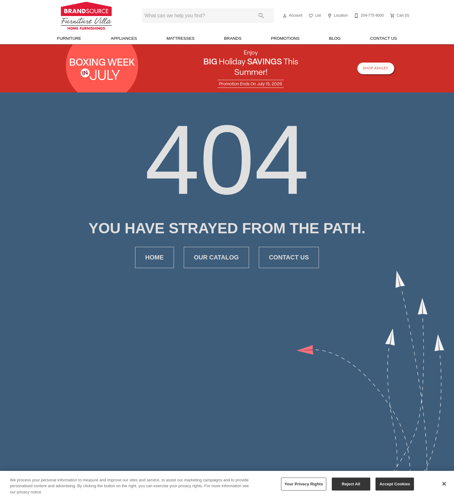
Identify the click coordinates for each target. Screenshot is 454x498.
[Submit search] (261, 15)
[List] (314, 15)
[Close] (444, 488)
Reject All (351, 487)
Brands (233, 38)
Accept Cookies (395, 487)
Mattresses (181, 38)
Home (154, 257)
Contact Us (383, 38)
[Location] (337, 15)
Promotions (285, 38)
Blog (335, 38)
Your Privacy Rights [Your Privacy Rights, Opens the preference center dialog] (303, 487)
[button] (284, 15)
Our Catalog (216, 257)
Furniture (69, 38)
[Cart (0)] (399, 15)
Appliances (124, 38)
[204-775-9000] (368, 15)
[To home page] (86, 16)
